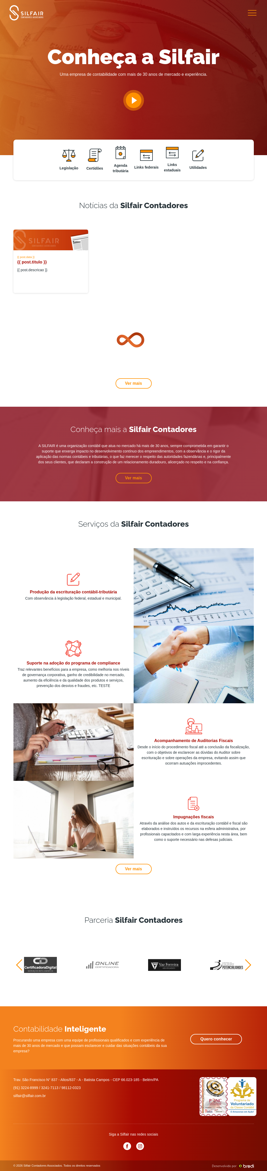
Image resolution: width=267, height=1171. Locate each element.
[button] (19, 965)
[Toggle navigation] (252, 13)
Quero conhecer (216, 1039)
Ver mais (133, 383)
